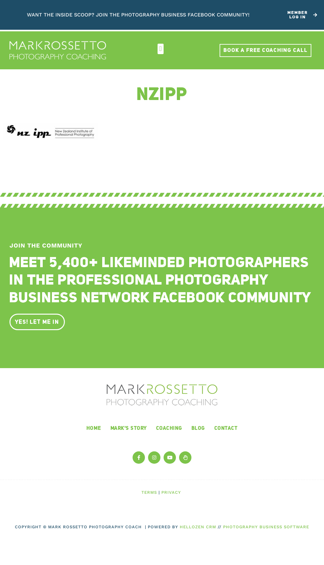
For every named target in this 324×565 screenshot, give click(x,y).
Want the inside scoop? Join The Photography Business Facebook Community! (138, 15)
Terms (149, 492)
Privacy (171, 492)
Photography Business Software (266, 526)
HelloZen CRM (198, 526)
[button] (161, 49)
